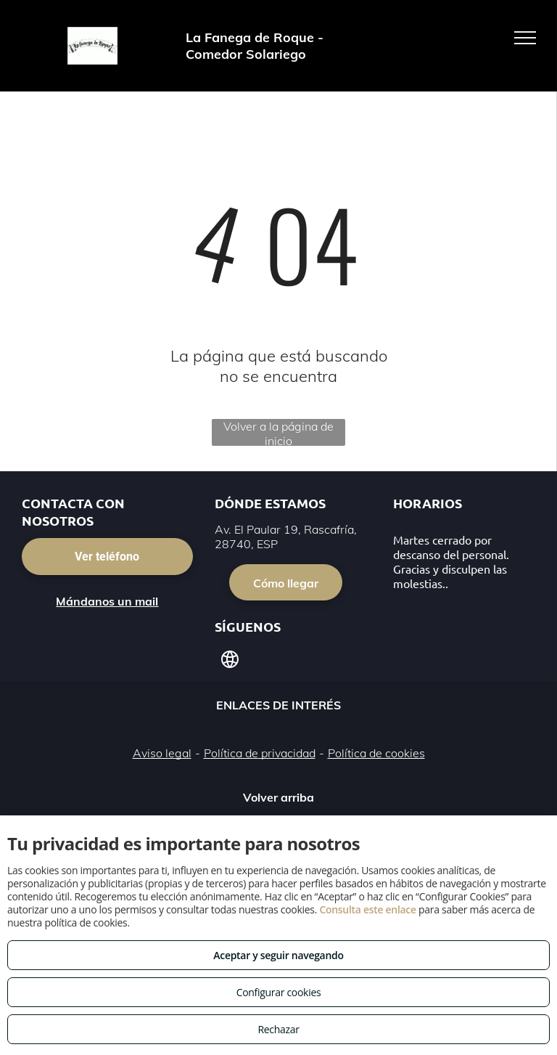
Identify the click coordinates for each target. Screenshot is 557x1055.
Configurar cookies (278, 992)
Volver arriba (278, 797)
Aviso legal (162, 753)
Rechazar (278, 1029)
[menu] (525, 38)
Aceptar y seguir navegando (278, 955)
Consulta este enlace (367, 909)
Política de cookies (376, 753)
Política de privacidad (259, 753)
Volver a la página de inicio (278, 432)
